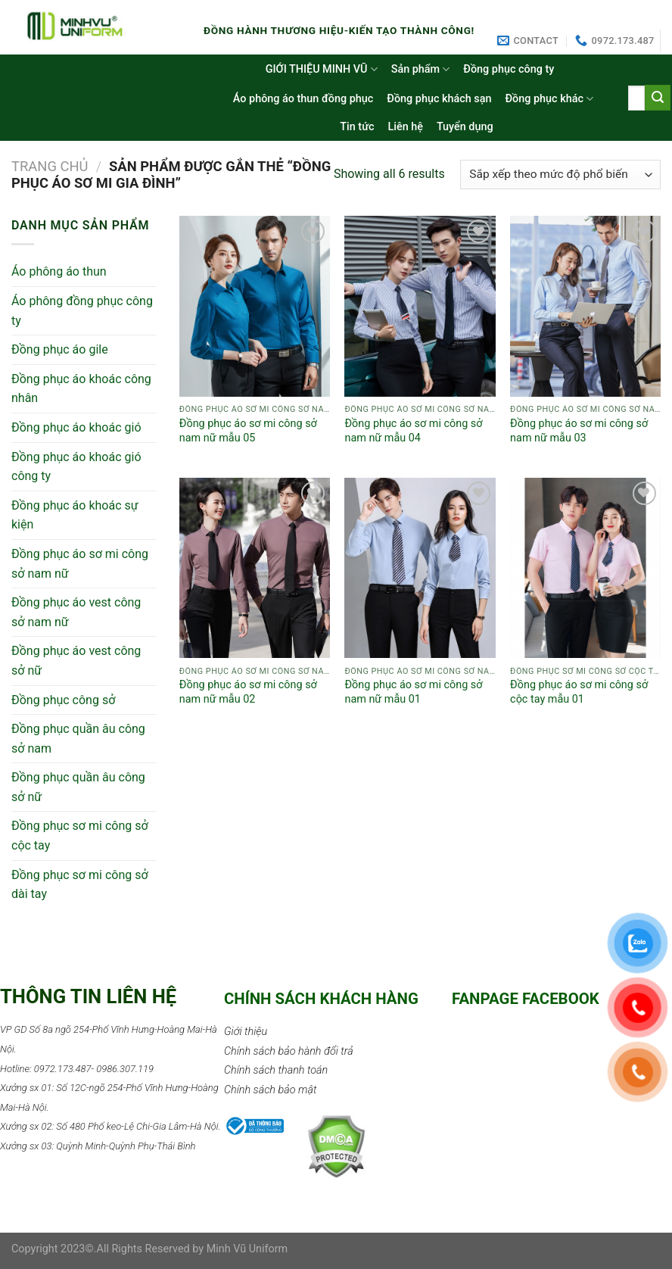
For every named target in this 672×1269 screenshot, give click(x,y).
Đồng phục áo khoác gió (76, 427)
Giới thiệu (245, 1031)
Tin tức (357, 126)
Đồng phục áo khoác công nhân (81, 389)
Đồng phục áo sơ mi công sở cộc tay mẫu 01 (579, 692)
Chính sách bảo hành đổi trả (288, 1051)
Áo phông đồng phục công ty (82, 311)
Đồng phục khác (550, 99)
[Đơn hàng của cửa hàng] (560, 174)
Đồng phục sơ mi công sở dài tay (79, 885)
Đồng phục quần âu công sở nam (78, 739)
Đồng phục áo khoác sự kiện (74, 515)
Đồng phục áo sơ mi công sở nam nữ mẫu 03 (579, 430)
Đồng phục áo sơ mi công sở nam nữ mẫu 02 (248, 692)
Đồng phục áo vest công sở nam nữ (76, 612)
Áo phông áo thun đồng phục (303, 98)
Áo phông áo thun (59, 271)
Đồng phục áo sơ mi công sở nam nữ (79, 564)
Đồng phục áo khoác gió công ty (76, 467)
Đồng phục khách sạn (439, 98)
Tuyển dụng (465, 126)
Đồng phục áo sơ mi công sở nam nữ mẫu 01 (413, 692)
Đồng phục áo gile (59, 349)
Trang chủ (50, 166)
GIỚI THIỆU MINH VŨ (322, 69)
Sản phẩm (420, 69)
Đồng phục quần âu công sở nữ (78, 787)
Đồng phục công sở (63, 700)
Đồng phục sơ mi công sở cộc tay (79, 835)
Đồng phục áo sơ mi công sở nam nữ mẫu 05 (248, 430)
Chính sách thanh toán (276, 1070)
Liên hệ (404, 126)
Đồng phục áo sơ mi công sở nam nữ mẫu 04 (413, 430)
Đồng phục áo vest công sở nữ (76, 661)
